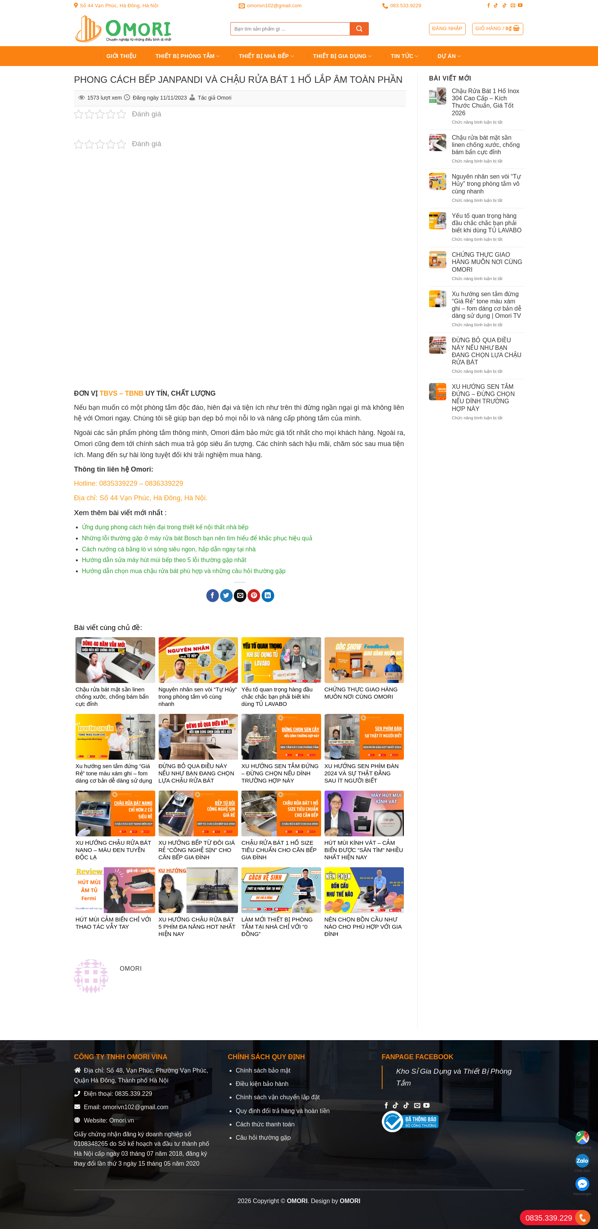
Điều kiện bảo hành (262, 1084)
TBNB (134, 393)
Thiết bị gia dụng (342, 56)
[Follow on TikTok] (496, 5)
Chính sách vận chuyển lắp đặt (278, 1097)
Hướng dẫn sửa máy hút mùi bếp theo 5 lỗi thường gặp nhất (164, 560)
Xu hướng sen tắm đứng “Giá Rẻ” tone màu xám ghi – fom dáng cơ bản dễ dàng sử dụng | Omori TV (486, 305)
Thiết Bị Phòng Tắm (188, 56)
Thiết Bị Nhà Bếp (266, 56)
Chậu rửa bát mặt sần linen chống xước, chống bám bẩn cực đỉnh (486, 144)
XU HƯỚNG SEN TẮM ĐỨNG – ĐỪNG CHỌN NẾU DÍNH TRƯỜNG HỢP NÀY (483, 397)
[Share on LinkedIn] (268, 595)
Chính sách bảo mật (263, 1070)
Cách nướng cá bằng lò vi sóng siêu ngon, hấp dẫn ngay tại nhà (169, 549)
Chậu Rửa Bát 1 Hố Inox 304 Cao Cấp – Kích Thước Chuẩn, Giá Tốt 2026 (485, 102)
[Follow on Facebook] (488, 5)
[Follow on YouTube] (520, 5)
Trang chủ (84, 56)
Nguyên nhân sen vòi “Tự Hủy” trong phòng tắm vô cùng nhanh (486, 183)
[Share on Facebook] (212, 595)
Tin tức (405, 56)
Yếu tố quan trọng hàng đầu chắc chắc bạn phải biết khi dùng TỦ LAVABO (487, 223)
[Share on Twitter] (226, 595)
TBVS (108, 393)
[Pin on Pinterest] (254, 595)
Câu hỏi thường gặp (263, 1137)
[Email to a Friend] (240, 595)
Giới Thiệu (121, 56)
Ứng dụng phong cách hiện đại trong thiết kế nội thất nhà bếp (165, 527)
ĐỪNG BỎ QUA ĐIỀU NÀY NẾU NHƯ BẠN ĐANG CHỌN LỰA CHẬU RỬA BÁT (487, 351)
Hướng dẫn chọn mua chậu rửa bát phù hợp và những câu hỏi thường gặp (184, 571)
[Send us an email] (513, 5)
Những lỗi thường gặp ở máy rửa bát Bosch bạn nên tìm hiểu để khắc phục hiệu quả (197, 538)
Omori (224, 98)
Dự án (449, 56)
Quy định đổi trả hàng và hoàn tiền (283, 1111)
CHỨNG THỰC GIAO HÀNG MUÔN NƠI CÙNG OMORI (487, 261)
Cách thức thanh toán (265, 1124)
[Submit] (359, 28)
